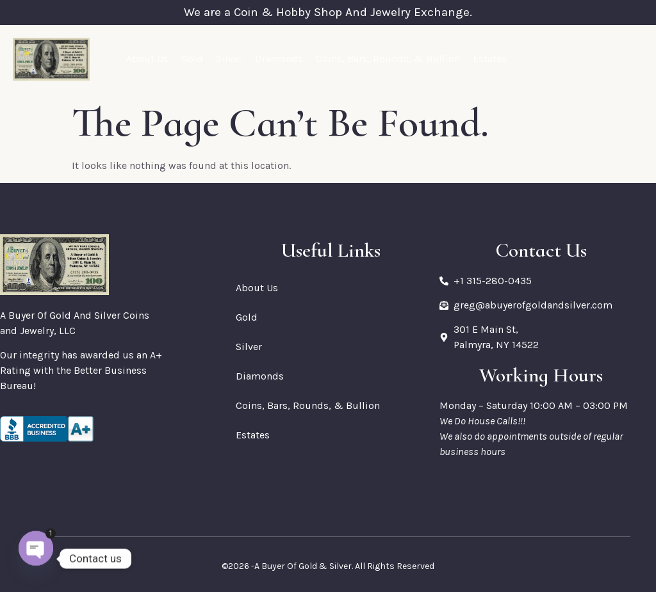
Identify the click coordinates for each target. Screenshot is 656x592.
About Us (147, 58)
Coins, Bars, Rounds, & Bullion (388, 58)
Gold (192, 58)
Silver (229, 58)
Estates (490, 58)
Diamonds (279, 58)
